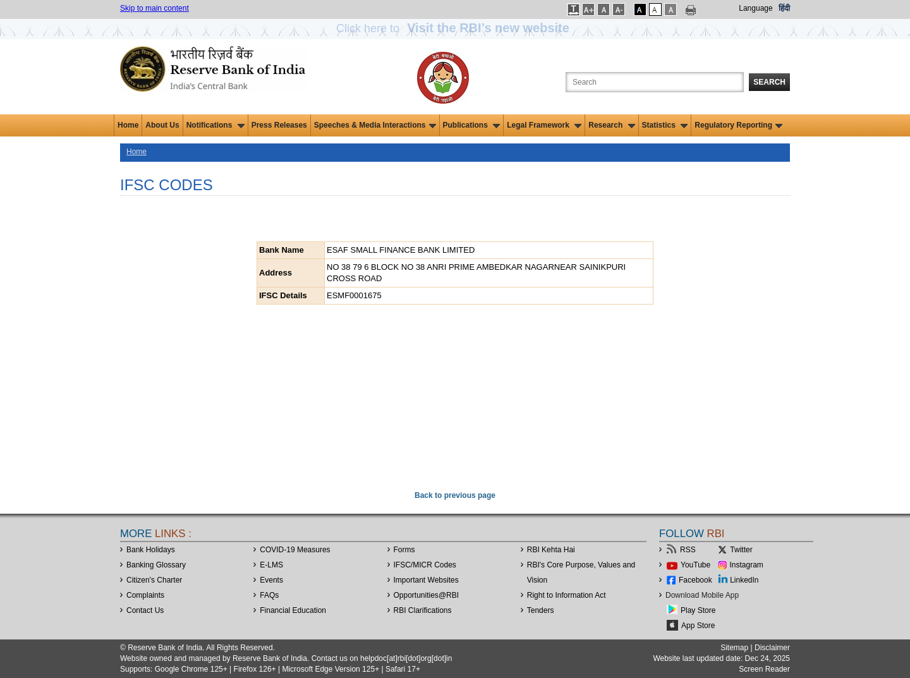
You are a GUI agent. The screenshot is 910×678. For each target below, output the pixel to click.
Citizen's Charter (154, 580)
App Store (698, 625)
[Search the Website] (655, 82)
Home (128, 125)
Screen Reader (764, 669)
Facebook (695, 580)
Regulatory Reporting (738, 125)
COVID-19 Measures (295, 549)
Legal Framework (544, 125)
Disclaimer (772, 647)
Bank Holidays (150, 549)
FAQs (269, 595)
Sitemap (734, 647)
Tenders (540, 610)
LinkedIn (744, 580)
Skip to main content (154, 8)
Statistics (665, 125)
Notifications (215, 125)
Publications (471, 125)
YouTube (695, 564)
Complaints (145, 595)
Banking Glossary (156, 564)
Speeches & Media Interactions (375, 125)
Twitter (741, 549)
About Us (162, 125)
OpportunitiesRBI (426, 595)
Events (271, 580)
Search (769, 82)
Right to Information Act (566, 595)
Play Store (698, 610)
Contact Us (145, 610)
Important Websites (426, 580)
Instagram (746, 564)
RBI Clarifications (423, 610)
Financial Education (293, 610)
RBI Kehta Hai (551, 549)
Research (611, 125)
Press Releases (279, 125)
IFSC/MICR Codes (425, 564)
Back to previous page (455, 495)
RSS (688, 549)
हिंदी (784, 8)
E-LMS (271, 564)
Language (755, 8)
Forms (404, 549)
